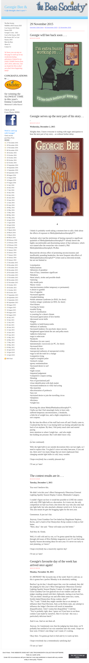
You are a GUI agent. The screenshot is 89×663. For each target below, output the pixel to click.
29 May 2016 (11, 208)
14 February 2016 (12, 245)
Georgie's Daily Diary (37, 27)
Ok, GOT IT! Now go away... (78, 656)
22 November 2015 (12, 275)
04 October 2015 (12, 292)
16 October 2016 (12, 158)
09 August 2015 (11, 312)
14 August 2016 (11, 180)
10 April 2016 (11, 225)
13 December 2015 (12, 267)
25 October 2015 (12, 285)
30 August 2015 (11, 305)
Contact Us (8, 47)
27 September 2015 (12, 295)
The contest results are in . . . (47, 475)
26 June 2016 (11, 198)
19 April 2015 (11, 352)
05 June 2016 (11, 205)
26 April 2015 (11, 350)
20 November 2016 (12, 145)
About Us (7, 44)
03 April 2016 (11, 227)
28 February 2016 (12, 240)
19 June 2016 (11, 200)
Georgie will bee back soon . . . (48, 35)
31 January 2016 (11, 250)
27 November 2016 (12, 143)
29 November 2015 (12, 272)
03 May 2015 (11, 347)
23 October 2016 (12, 155)
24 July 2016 (10, 188)
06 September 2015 (12, 302)
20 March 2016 (11, 232)
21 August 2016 (11, 178)
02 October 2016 (12, 163)
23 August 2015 (11, 307)
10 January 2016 (11, 257)
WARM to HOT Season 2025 (13, 25)
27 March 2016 (11, 230)
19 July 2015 (10, 320)
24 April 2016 (11, 220)
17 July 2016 (10, 190)
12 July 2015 (10, 322)
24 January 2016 (11, 252)
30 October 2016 (12, 153)
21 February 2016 (12, 243)
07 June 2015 (11, 335)
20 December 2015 (12, 265)
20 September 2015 (12, 297)
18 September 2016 (12, 168)
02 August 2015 (11, 315)
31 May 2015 (11, 337)
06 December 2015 (12, 270)
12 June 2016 (11, 203)
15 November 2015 (12, 277)
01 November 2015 (12, 282)
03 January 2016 (11, 260)
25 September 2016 (12, 165)
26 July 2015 (10, 317)
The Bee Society (9, 23)
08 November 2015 (12, 280)
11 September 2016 (12, 170)
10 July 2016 (10, 192)
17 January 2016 (11, 255)
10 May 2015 (11, 345)
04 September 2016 (12, 173)
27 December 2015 (12, 262)
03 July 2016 (10, 195)
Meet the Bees (9, 42)
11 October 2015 (12, 290)
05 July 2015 (10, 325)
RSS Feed (10, 358)
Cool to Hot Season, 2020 (12, 35)
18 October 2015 (12, 287)
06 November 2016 (12, 150)
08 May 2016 (11, 215)
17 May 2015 (11, 342)
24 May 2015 (11, 340)
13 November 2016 (12, 148)
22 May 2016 (11, 210)
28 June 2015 (11, 327)
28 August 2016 (11, 175)
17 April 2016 (11, 223)
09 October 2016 (12, 160)
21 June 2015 (11, 330)
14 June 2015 (11, 332)
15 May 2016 (11, 212)
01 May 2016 (11, 218)
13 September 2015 (12, 300)
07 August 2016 (11, 183)
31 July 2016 (10, 185)
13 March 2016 (11, 235)
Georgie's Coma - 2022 (11, 32)
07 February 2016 (12, 247)
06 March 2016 (11, 237)
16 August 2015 (11, 310)
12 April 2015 (11, 355)
